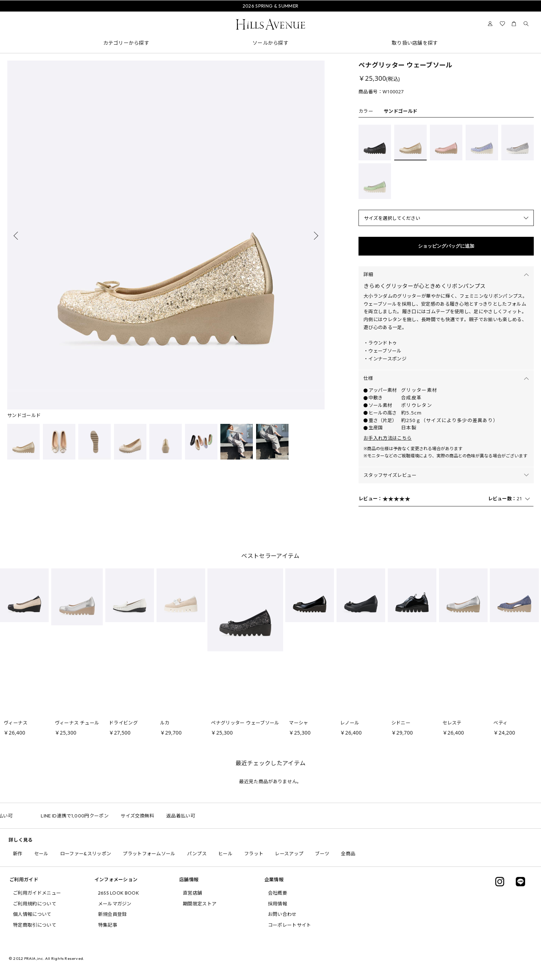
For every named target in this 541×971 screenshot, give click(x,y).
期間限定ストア (199, 903)
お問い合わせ (282, 914)
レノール (349, 722)
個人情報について (32, 914)
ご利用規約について (34, 903)
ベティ (500, 722)
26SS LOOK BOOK (118, 893)
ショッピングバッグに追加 (446, 246)
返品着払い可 (16, 816)
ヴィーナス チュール (77, 722)
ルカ (165, 722)
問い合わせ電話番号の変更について (270, 23)
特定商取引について (34, 925)
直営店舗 (192, 893)
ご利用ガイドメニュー (37, 893)
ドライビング (123, 722)
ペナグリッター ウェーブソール (245, 722)
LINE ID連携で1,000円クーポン (93, 816)
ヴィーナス (16, 722)
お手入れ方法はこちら (388, 438)
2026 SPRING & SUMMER (271, 6)
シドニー (400, 722)
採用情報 (277, 903)
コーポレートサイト (289, 925)
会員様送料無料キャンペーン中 (270, 14)
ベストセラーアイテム (270, 556)
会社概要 (277, 893)
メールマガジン (115, 903)
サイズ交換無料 (155, 816)
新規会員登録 (112, 914)
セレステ (452, 722)
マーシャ (298, 722)
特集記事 (107, 925)
